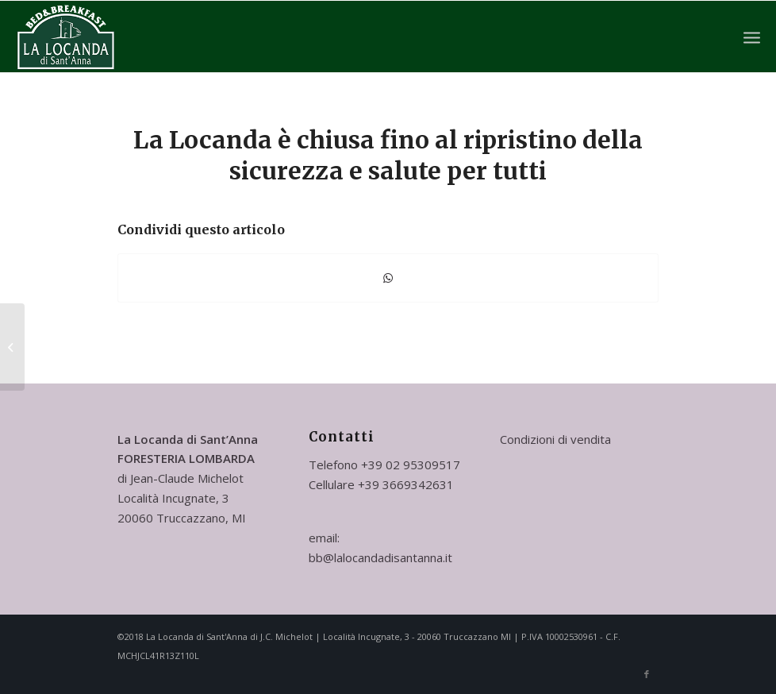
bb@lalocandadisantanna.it (380, 557)
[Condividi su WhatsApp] (388, 278)
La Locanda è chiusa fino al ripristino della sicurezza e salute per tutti (388, 155)
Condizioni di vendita (555, 439)
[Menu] (751, 36)
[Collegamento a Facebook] (647, 674)
